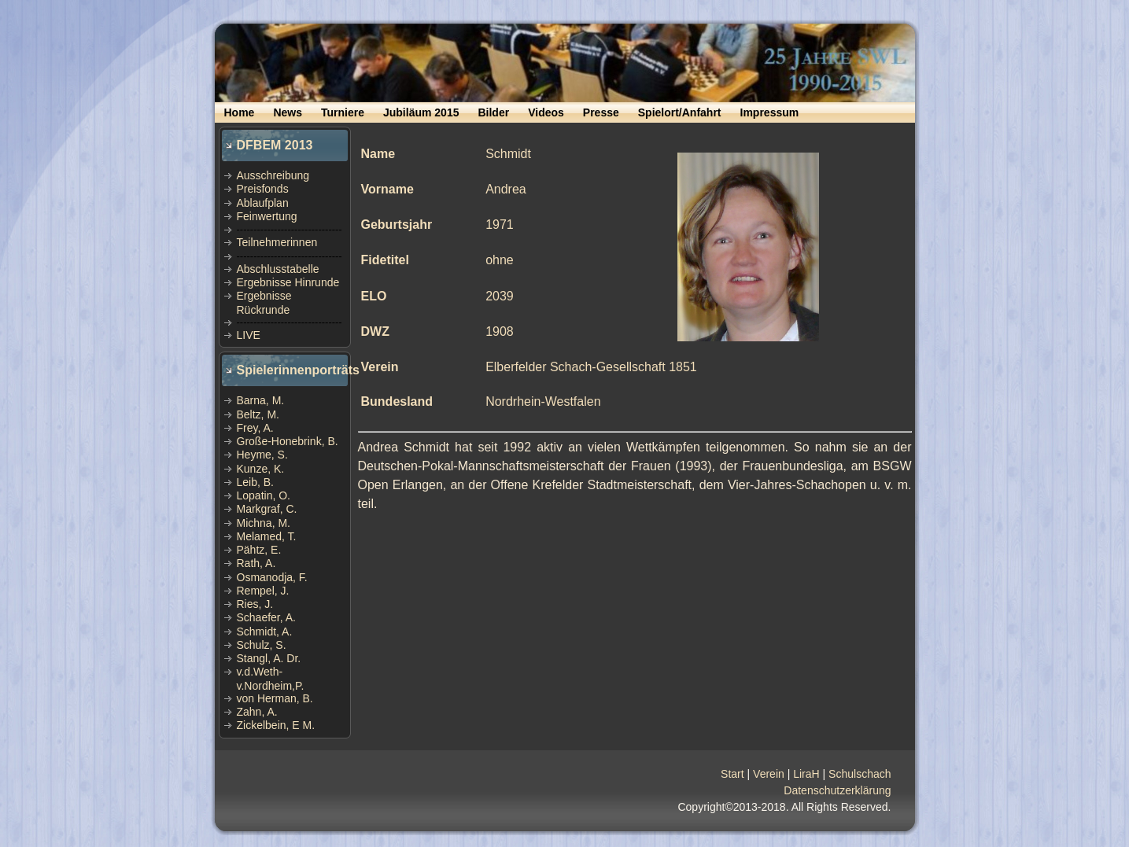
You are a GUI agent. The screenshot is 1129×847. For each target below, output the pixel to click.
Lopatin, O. (264, 495)
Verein (768, 774)
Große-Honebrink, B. (287, 441)
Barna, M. (261, 400)
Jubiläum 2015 (421, 112)
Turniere (342, 112)
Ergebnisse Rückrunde (264, 302)
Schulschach (859, 774)
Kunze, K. (261, 468)
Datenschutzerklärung (837, 790)
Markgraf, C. (267, 509)
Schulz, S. (261, 645)
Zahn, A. (257, 711)
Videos (546, 112)
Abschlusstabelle (278, 269)
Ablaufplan (263, 203)
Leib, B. (255, 482)
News (287, 112)
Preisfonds (263, 188)
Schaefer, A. (267, 617)
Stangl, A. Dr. (269, 658)
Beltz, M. (258, 414)
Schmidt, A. (265, 631)
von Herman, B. (275, 698)
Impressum (769, 112)
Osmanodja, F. (272, 577)
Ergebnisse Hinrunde (288, 282)
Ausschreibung (273, 175)
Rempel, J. (263, 590)
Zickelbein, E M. (276, 725)
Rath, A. (256, 563)
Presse (601, 112)
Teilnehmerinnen (277, 242)
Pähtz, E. (259, 549)
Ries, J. (255, 604)
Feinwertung (267, 216)
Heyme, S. (262, 454)
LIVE (248, 335)
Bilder (493, 112)
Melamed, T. (267, 536)
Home (239, 112)
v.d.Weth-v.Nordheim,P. (270, 678)
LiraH (806, 774)
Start (732, 774)
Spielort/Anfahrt (679, 112)
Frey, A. (255, 428)
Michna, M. (263, 523)
